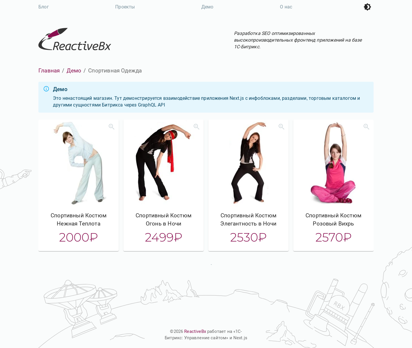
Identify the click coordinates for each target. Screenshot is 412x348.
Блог (43, 7)
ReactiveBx (195, 331)
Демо (207, 7)
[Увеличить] (111, 126)
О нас (286, 7)
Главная (49, 71)
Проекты (125, 7)
